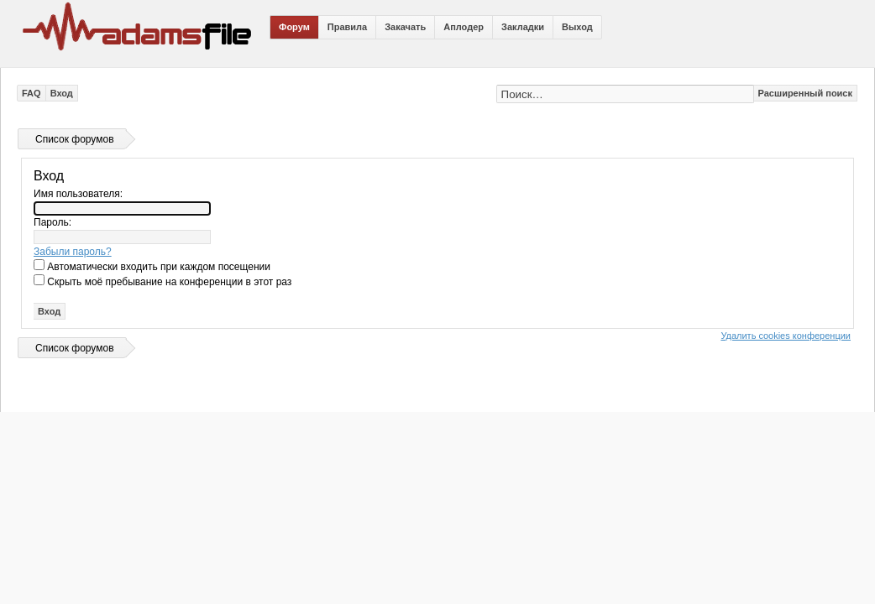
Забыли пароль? (73, 252)
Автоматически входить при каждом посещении (152, 267)
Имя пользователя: (78, 194)
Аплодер (463, 27)
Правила (347, 27)
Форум (294, 27)
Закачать (405, 27)
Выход (577, 27)
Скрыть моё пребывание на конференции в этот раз (162, 282)
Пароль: (52, 222)
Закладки (522, 27)
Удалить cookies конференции (785, 336)
